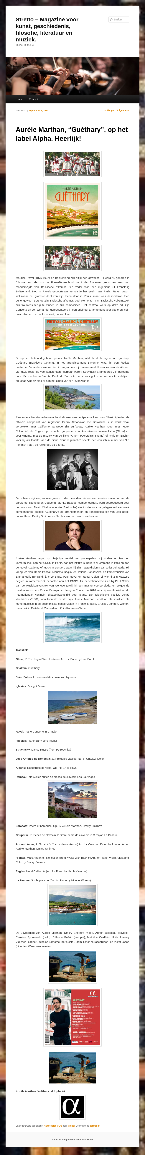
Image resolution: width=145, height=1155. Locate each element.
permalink (95, 1126)
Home (20, 99)
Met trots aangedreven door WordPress (72, 1139)
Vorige (109, 110)
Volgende (123, 110)
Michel (71, 1126)
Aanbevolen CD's (53, 1126)
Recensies (34, 99)
